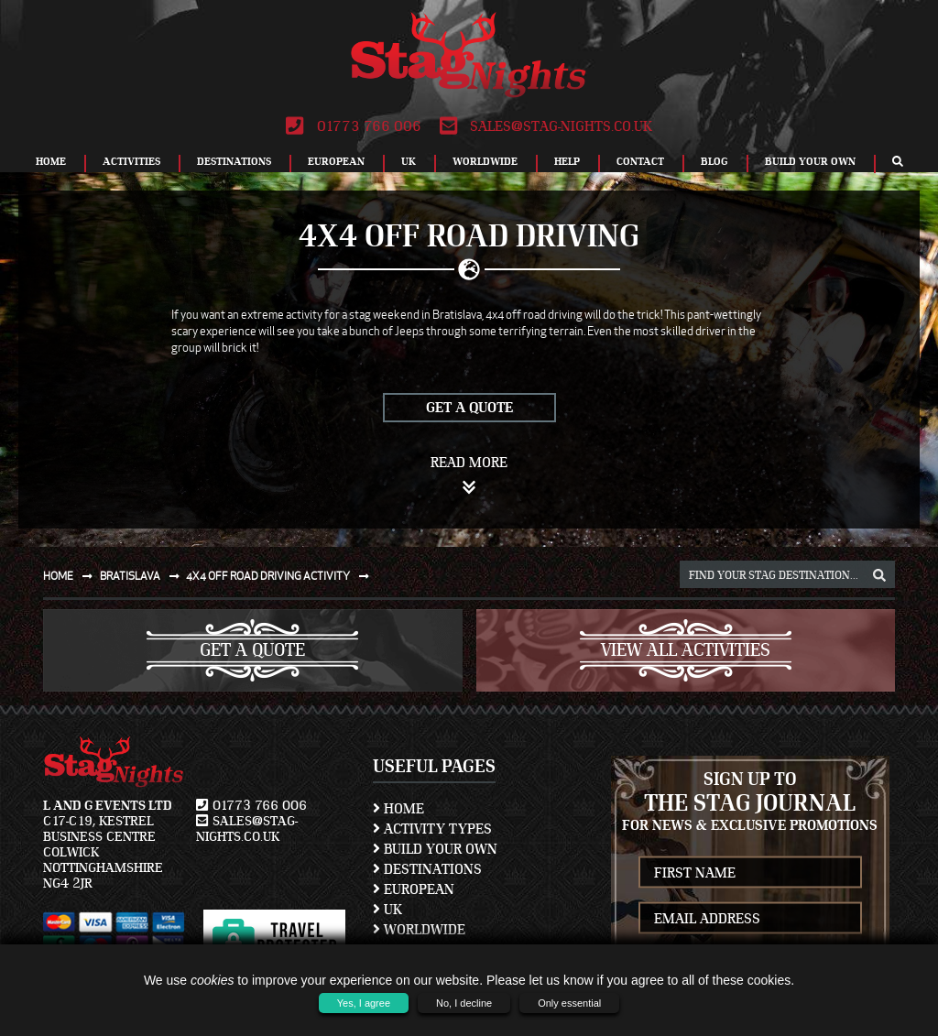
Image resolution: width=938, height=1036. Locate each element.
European (336, 161)
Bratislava (143, 576)
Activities (131, 161)
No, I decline (464, 1003)
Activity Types (432, 829)
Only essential (569, 1003)
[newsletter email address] (750, 918)
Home (51, 161)
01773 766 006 (353, 126)
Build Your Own (810, 161)
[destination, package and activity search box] (787, 574)
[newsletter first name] (750, 872)
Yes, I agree (363, 1003)
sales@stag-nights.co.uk (546, 126)
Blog (714, 161)
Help (567, 161)
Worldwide (485, 161)
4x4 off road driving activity (281, 576)
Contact (640, 161)
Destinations (234, 161)
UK (408, 161)
